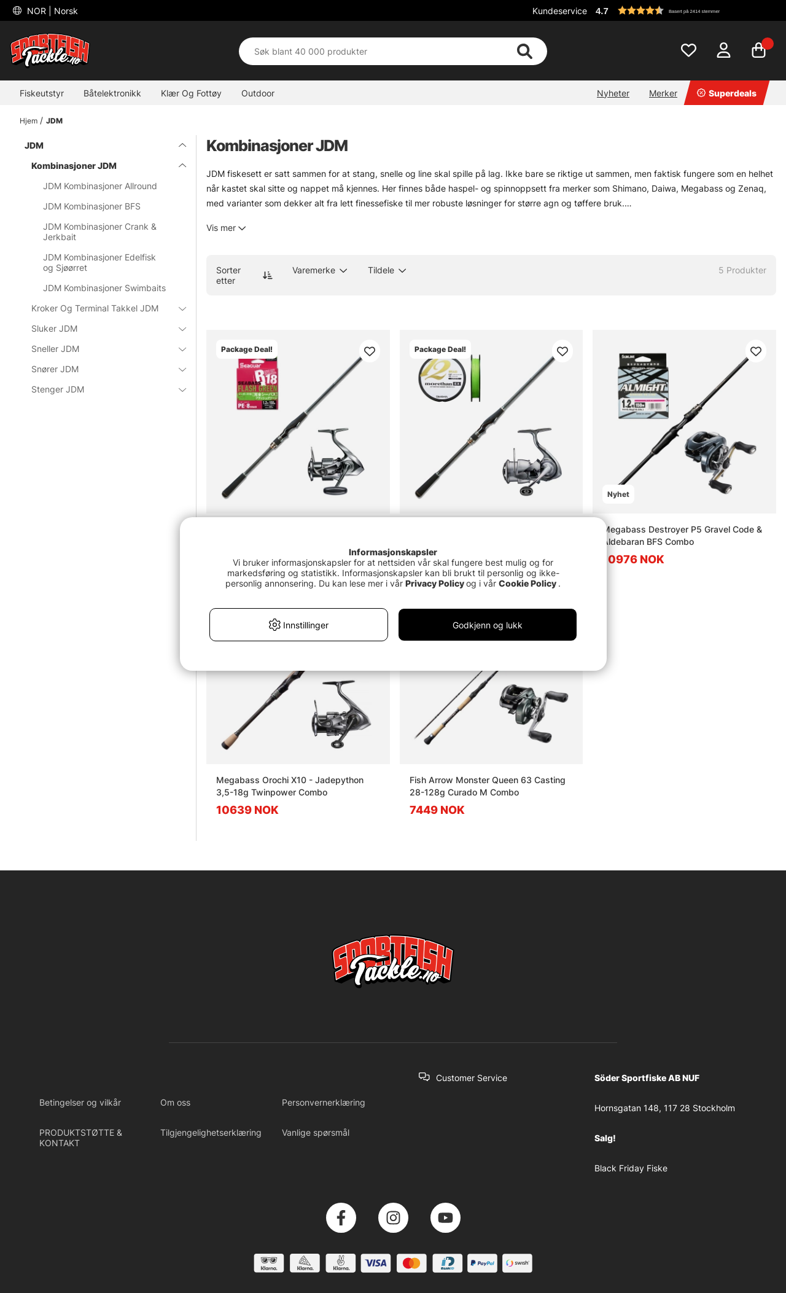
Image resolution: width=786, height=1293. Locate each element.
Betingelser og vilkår (80, 1102)
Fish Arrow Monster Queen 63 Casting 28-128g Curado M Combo (488, 786)
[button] (684, 10)
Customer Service (471, 1077)
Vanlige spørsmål (315, 1132)
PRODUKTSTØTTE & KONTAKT (80, 1137)
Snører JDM (101, 369)
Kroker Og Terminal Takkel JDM (101, 308)
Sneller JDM (101, 348)
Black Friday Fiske (630, 1168)
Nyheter (613, 93)
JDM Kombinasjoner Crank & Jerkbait (100, 231)
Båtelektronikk (112, 93)
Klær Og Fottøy (191, 93)
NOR (51, 11)
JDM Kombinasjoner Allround (100, 186)
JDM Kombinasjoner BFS (92, 206)
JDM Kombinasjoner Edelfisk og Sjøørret (99, 262)
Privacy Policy (434, 583)
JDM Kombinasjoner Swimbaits (104, 288)
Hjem (28, 120)
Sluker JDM (101, 328)
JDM (54, 120)
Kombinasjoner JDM (101, 165)
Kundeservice (559, 11)
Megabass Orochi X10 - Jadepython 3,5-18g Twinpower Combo (290, 786)
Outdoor (257, 93)
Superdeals (727, 93)
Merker (663, 93)
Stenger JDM (101, 389)
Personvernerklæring (323, 1102)
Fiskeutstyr (42, 93)
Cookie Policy (527, 583)
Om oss (175, 1102)
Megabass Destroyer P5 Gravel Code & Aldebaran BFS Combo (682, 535)
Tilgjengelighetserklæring (211, 1132)
